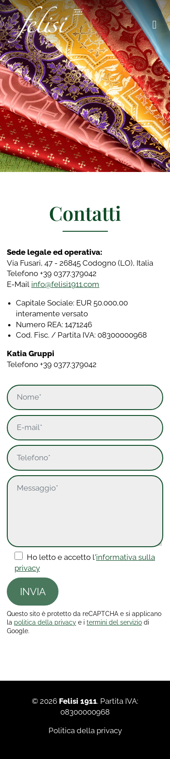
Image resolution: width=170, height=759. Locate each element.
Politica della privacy (85, 730)
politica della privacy (45, 622)
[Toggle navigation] (154, 24)
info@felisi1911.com (65, 284)
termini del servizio (114, 622)
